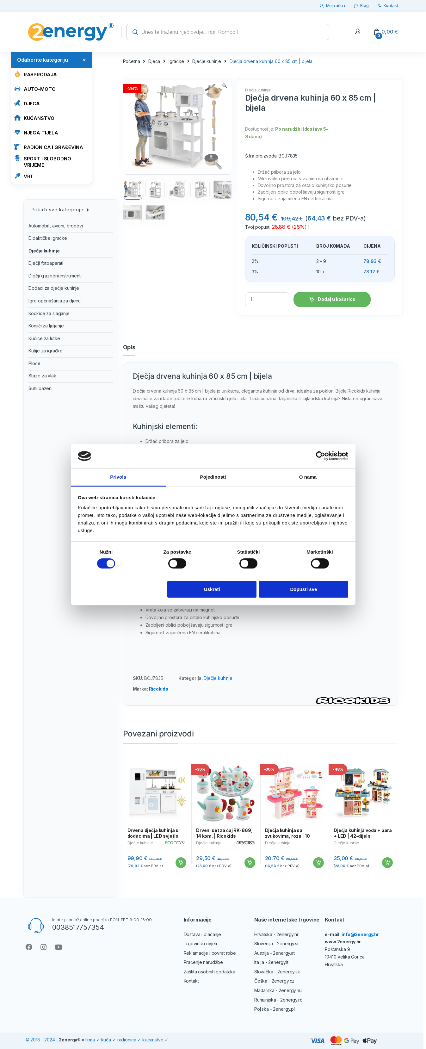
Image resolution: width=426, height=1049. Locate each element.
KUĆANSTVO (34, 118)
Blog (360, 5)
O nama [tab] (308, 477)
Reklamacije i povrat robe (210, 953)
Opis (129, 347)
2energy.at (284, 953)
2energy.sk (288, 971)
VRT (24, 176)
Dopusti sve (303, 589)
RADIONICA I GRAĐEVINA (48, 147)
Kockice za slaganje (48, 313)
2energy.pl (284, 1009)
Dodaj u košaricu (336, 299)
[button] (224, 86)
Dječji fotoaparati (45, 263)
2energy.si (287, 943)
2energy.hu (290, 990)
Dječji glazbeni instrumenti (54, 275)
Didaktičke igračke (47, 238)
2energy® (69, 1039)
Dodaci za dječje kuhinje (53, 288)
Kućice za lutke (44, 338)
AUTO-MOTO (35, 88)
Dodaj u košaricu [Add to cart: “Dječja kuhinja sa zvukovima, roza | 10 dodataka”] (318, 862)
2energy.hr (287, 934)
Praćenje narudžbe (203, 962)
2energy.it (278, 962)
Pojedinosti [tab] (213, 477)
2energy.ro (291, 999)
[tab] (129, 350)
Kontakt (387, 5)
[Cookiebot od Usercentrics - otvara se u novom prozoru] (320, 456)
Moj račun (332, 5)
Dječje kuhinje (206, 61)
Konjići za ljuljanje (46, 325)
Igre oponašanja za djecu (54, 300)
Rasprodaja (35, 74)
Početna (131, 61)
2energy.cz (283, 981)
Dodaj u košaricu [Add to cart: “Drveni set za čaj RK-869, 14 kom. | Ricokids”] (249, 862)
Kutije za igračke (45, 350)
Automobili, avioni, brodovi (55, 225)
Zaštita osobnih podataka (210, 971)
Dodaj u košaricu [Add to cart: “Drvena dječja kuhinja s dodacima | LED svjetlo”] (180, 862)
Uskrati (212, 589)
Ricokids (158, 689)
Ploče (34, 363)
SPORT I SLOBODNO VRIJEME (42, 161)
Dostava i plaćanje (202, 934)
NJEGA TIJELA (36, 132)
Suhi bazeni (40, 388)
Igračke (176, 61)
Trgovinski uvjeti (200, 943)
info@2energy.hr (360, 934)
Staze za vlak (42, 375)
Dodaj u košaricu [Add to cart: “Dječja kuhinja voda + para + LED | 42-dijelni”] (387, 862)
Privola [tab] (118, 477)
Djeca (27, 103)
